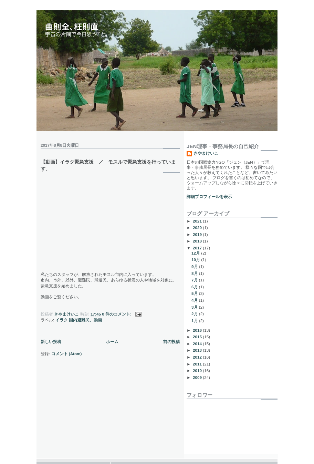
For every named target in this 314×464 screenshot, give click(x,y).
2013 (198, 350)
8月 (195, 273)
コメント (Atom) (66, 353)
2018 (198, 241)
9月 (195, 266)
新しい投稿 (51, 341)
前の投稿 (171, 341)
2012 (198, 357)
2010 (198, 370)
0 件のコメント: (117, 314)
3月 (195, 307)
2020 (198, 227)
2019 (198, 234)
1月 (195, 320)
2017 (198, 248)
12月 (196, 253)
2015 (198, 336)
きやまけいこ (205, 153)
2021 (198, 221)
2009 (198, 377)
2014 (198, 343)
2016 (198, 330)
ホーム (112, 341)
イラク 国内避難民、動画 (78, 320)
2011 (198, 364)
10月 (196, 259)
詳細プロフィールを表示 (209, 196)
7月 (195, 280)
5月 (195, 293)
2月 (195, 313)
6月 (195, 287)
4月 (195, 300)
